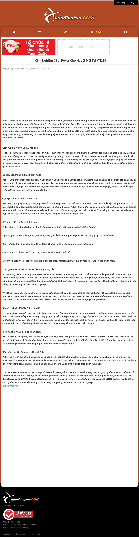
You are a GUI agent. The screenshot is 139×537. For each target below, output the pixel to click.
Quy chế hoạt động (11, 522)
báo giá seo (21, 534)
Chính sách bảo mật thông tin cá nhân (19, 525)
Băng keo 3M (7, 534)
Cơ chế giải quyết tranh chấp (15, 528)
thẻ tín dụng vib (35, 534)
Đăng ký (133, 2)
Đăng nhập (120, 2)
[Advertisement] (69, 95)
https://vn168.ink (10, 386)
